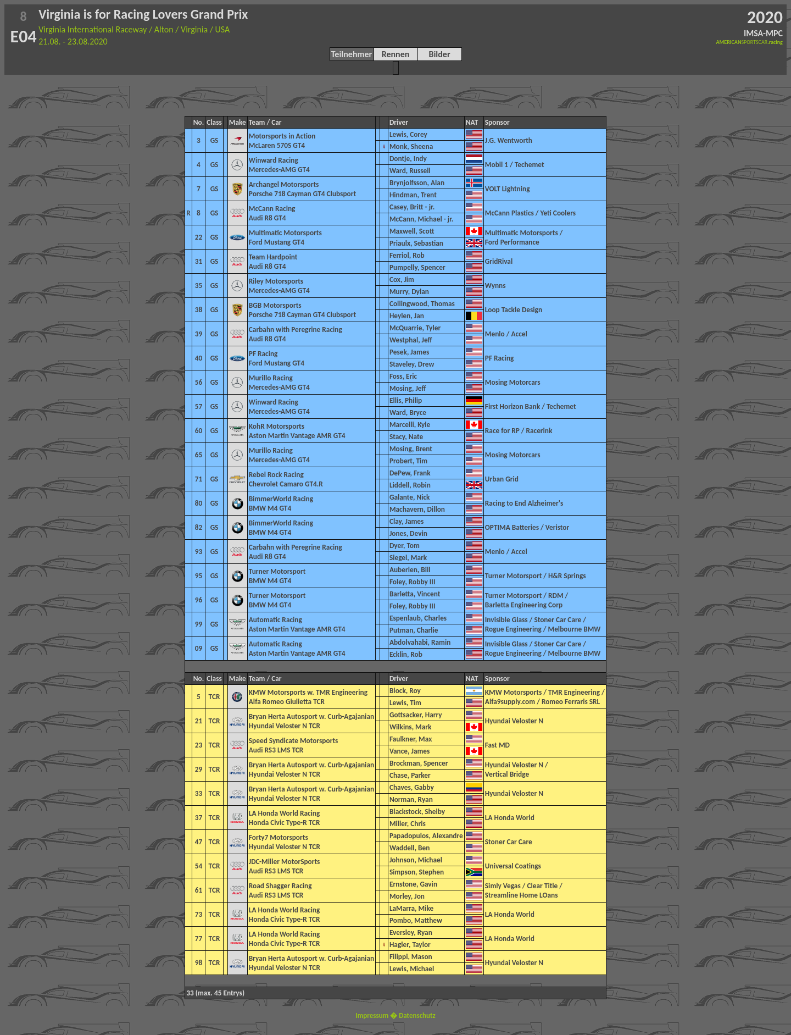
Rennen (396, 54)
